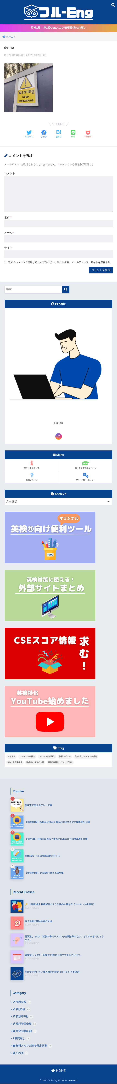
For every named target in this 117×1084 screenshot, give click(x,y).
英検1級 (21, 1010)
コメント (9, 173)
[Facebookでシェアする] (44, 134)
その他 (20, 1054)
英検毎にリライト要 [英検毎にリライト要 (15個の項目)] (35, 762)
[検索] (65, 289)
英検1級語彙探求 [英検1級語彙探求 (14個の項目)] (15, 762)
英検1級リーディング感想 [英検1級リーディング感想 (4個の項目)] (86, 756)
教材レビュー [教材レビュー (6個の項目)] (65, 756)
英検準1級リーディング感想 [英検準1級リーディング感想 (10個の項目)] (60, 762)
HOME (58, 1071)
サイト (8, 247)
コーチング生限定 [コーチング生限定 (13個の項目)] (27, 756)
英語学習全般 (25, 1024)
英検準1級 (23, 1017)
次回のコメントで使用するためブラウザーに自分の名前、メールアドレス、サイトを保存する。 (60, 262)
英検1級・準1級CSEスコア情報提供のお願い (58, 27)
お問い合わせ (31, 476)
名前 (7, 217)
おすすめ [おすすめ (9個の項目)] (11, 756)
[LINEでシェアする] (73, 134)
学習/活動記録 (25, 1032)
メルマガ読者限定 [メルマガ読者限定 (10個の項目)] (47, 756)
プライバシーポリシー (85, 476)
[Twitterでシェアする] (29, 134)
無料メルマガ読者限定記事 (32, 1046)
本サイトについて (31, 464)
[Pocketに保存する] (88, 134)
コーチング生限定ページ (85, 464)
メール (9, 232)
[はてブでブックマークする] (58, 134)
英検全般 (22, 1002)
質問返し (21, 1039)
